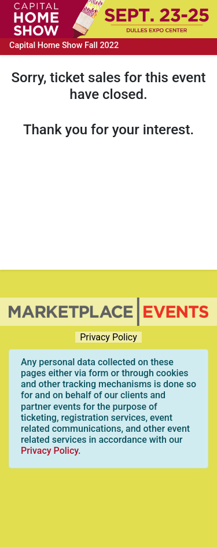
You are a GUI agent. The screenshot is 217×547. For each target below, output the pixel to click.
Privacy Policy (108, 337)
